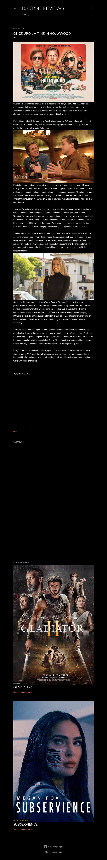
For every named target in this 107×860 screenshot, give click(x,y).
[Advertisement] (53, 534)
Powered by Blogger (53, 846)
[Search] (92, 7)
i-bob (60, 852)
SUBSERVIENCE (25, 824)
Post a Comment (26, 692)
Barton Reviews (43, 8)
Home (26, 15)
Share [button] (15, 432)
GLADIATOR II (23, 687)
